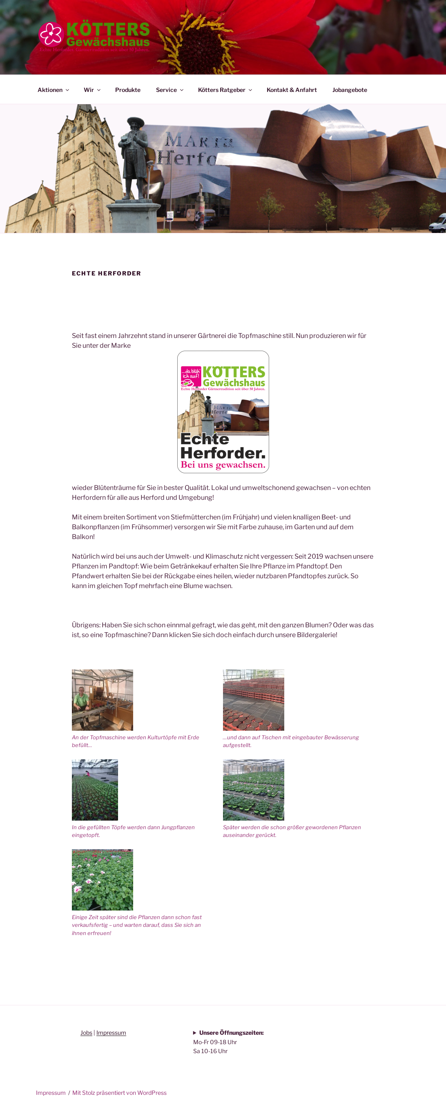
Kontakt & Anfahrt (292, 89)
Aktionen (54, 89)
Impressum (111, 1032)
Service (170, 89)
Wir (93, 89)
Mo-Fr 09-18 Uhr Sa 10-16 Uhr (228, 1041)
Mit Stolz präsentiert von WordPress (119, 1092)
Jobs (86, 1032)
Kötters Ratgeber (225, 89)
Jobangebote (349, 89)
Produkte (127, 89)
